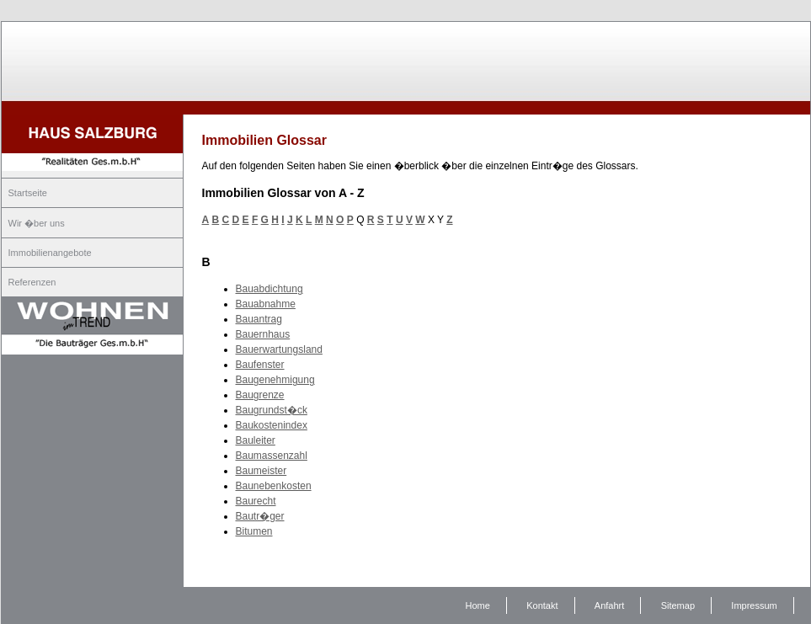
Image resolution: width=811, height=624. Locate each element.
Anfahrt (609, 605)
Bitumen (254, 531)
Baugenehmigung (275, 380)
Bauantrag (259, 319)
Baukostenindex (271, 425)
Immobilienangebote (50, 253)
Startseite (27, 193)
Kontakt (542, 605)
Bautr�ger (260, 516)
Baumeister (261, 471)
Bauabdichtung (269, 289)
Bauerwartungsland (279, 349)
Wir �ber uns (36, 223)
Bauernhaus (263, 334)
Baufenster (260, 365)
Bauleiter (255, 440)
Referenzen (32, 282)
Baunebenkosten (274, 486)
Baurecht (256, 501)
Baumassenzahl (271, 455)
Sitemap (678, 605)
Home (478, 605)
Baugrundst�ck (271, 410)
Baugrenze (260, 395)
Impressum (753, 605)
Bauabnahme (266, 304)
